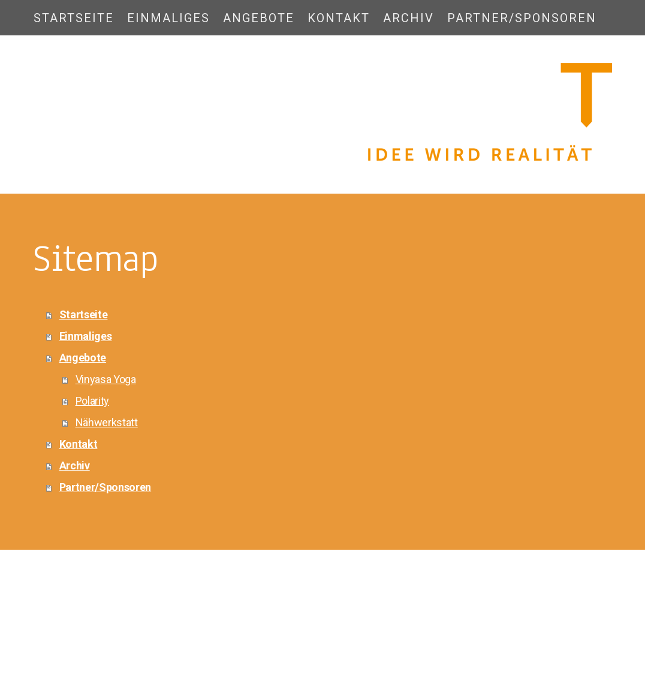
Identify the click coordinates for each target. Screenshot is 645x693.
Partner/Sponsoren (521, 18)
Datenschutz (95, 624)
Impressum (51, 624)
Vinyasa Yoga (106, 379)
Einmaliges (168, 18)
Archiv (408, 18)
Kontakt (339, 18)
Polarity (92, 400)
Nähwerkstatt (107, 422)
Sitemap (193, 624)
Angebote (258, 18)
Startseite (74, 18)
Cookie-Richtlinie (148, 624)
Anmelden (595, 635)
